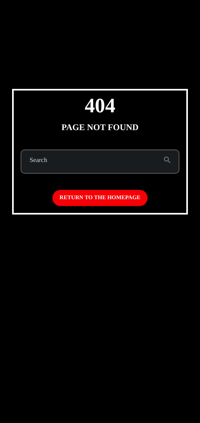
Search (38, 160)
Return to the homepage (100, 198)
